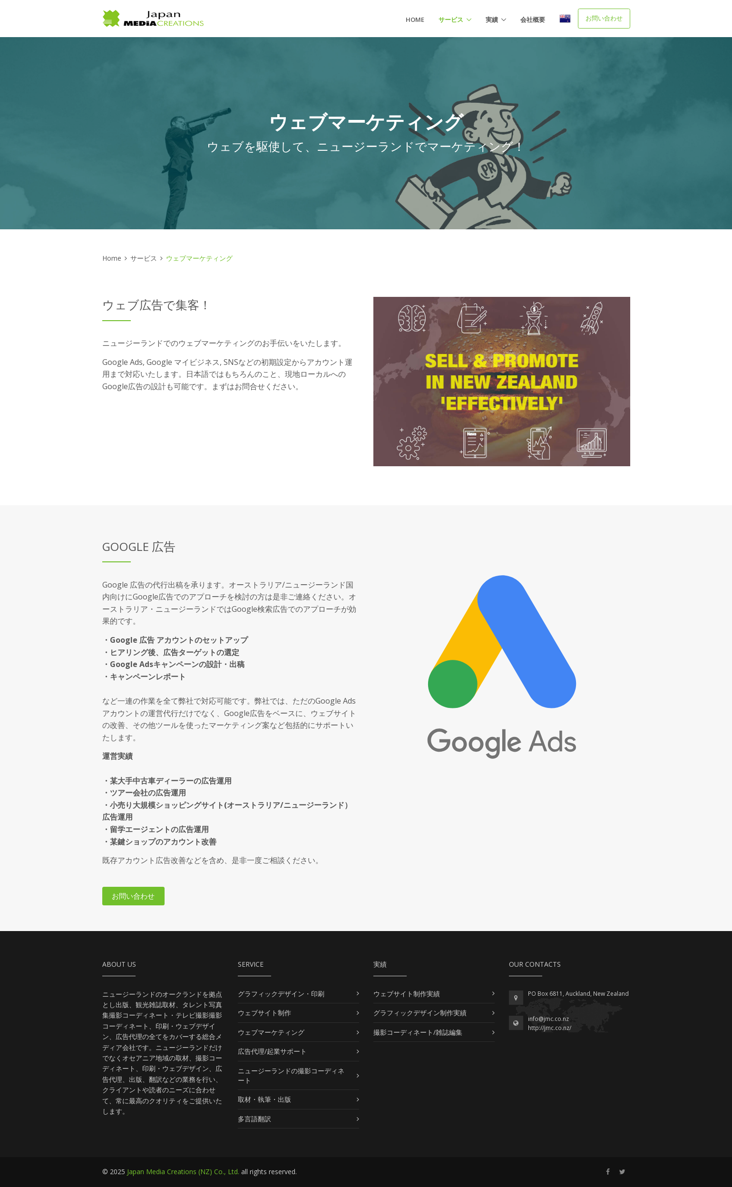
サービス (451, 19)
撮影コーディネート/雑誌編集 (417, 1032)
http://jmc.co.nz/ (549, 1028)
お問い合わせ (604, 18)
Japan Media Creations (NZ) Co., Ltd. (183, 1171)
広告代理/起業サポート (272, 1051)
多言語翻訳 (254, 1118)
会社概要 (532, 19)
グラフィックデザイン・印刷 (281, 993)
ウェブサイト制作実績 (406, 993)
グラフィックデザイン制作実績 (420, 1012)
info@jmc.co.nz (548, 1019)
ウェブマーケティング (271, 1032)
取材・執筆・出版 (264, 1099)
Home (415, 19)
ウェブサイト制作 (264, 1012)
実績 (492, 19)
